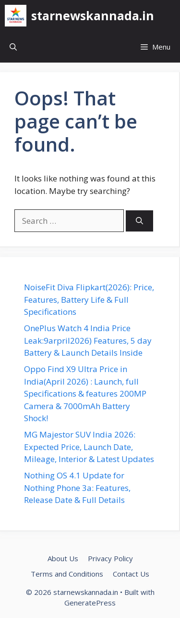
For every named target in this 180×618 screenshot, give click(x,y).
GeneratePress (90, 602)
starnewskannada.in (92, 15)
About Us (63, 558)
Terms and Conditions (67, 574)
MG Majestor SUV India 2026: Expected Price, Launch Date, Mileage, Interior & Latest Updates (89, 446)
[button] (13, 47)
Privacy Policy (110, 558)
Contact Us (131, 574)
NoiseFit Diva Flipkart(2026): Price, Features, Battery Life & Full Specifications (89, 299)
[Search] (139, 221)
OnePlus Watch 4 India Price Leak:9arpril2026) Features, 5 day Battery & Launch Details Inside (88, 340)
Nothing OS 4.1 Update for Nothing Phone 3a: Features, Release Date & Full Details (77, 487)
